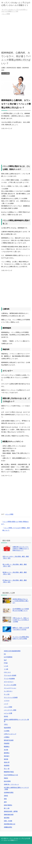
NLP (5, 660)
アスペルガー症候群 (10, 675)
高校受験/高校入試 (9, 824)
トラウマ (6, 700)
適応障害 (6, 817)
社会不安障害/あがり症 (11, 775)
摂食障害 (6, 743)
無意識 (6, 759)
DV (5, 654)
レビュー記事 (8, 713)
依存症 (6, 716)
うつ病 (6, 669)
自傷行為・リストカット (11, 784)
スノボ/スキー (8, 691)
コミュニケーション (10, 688)
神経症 (6, 778)
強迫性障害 (7, 727)
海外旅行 (6, 756)
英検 (5, 799)
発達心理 (6, 762)
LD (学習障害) (8, 657)
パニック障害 (5, 73)
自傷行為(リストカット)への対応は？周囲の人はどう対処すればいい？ (21, 548)
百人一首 (6, 768)
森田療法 (6, 753)
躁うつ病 (6, 808)
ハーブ (6, 704)
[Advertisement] (16, 33)
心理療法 (6, 737)
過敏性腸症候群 (8, 814)
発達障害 (6, 765)
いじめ (6, 666)
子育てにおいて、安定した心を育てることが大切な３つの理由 (21, 619)
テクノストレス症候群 (11, 697)
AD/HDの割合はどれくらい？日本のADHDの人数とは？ (21, 600)
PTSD (6, 663)
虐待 (5, 802)
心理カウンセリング (10, 734)
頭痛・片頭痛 (8, 821)
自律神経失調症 (8, 792)
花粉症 (6, 795)
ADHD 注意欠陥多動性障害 (12, 651)
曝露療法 (6, 746)
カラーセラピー (8, 681)
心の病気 (6, 731)
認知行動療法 (8, 805)
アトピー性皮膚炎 (9, 678)
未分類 (6, 749)
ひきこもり (7, 672)
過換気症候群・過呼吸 (11, 811)
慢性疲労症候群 (8, 740)
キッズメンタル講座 (10, 685)
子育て (6, 724)
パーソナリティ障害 (10, 710)
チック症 (6, 694)
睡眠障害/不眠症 (9, 772)
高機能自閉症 (8, 827)
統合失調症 (7, 781)
